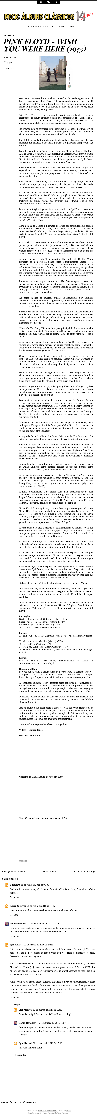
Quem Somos (27, 27)
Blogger (68, 1110)
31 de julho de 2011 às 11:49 (41, 906)
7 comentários (9, 67)
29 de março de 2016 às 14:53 (38, 944)
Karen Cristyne (18, 906)
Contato (71, 27)
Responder (15, 897)
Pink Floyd (9, 36)
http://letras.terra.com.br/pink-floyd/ (37, 663)
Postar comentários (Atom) (23, 1102)
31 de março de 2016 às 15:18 (47, 1043)
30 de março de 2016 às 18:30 (47, 1009)
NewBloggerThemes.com (61, 1113)
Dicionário (39, 27)
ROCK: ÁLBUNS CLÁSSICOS (47, 1110)
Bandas (62, 27)
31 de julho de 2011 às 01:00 (35, 884)
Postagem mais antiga (84, 871)
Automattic (37, 1113)
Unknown (15, 884)
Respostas (19, 1004)
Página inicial (49, 871)
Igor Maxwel (16, 944)
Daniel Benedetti (8, 62)
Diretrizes (51, 27)
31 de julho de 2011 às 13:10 (44, 923)
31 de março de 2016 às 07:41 (54, 1023)
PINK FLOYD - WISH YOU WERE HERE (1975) (45, 44)
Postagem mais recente (13, 871)
